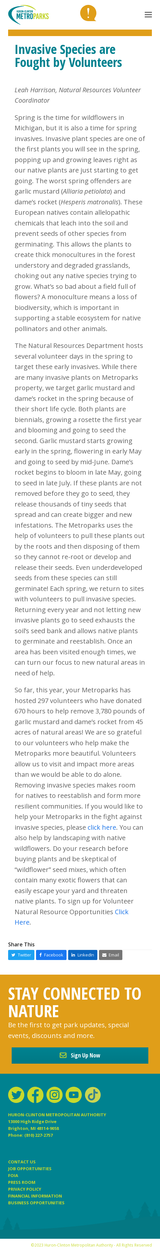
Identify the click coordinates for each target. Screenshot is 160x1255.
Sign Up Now (80, 1055)
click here (102, 827)
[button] (148, 15)
